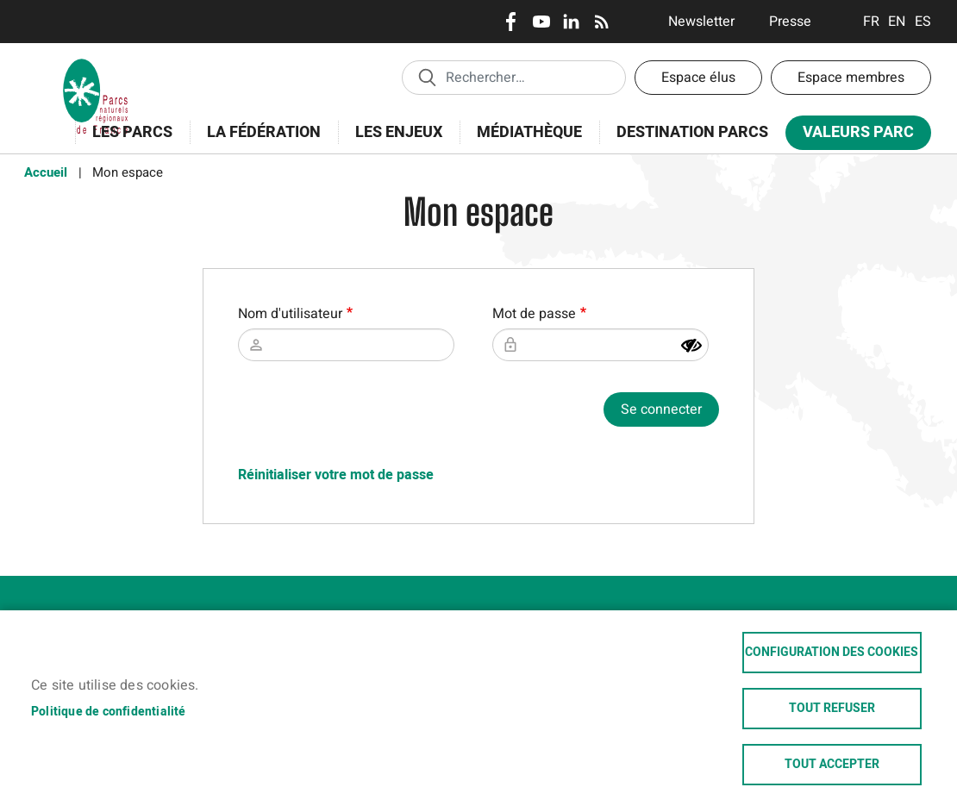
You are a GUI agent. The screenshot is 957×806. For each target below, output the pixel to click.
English (897, 21)
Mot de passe (534, 313)
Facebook (511, 21)
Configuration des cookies (831, 652)
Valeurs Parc (852, 136)
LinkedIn (571, 21)
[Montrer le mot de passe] (691, 346)
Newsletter (701, 21)
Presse (790, 21)
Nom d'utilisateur (290, 313)
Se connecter (661, 409)
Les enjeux (393, 142)
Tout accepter (832, 764)
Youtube (541, 21)
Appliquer (426, 76)
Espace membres (851, 77)
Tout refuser (832, 708)
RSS (601, 21)
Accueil (45, 172)
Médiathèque (529, 132)
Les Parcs (126, 142)
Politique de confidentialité (108, 712)
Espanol (923, 21)
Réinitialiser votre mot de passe (336, 475)
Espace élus (698, 77)
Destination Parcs (692, 132)
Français (871, 21)
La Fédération (258, 142)
